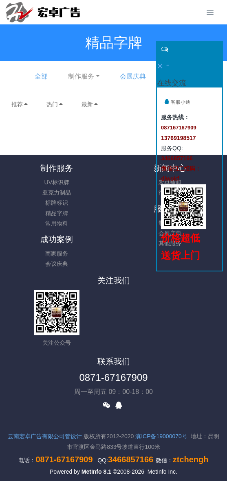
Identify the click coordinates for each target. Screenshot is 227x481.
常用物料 (56, 223)
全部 (41, 76)
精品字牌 (56, 213)
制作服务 (81, 76)
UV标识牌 (56, 182)
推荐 (20, 104)
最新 (90, 104)
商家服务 (56, 253)
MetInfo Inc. (162, 471)
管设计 (73, 436)
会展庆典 (133, 76)
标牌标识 (56, 202)
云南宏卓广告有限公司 (36, 436)
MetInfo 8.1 (96, 471)
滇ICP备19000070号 (161, 436)
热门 (55, 104)
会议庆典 (56, 263)
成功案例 (56, 239)
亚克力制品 (56, 192)
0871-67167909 (113, 377)
